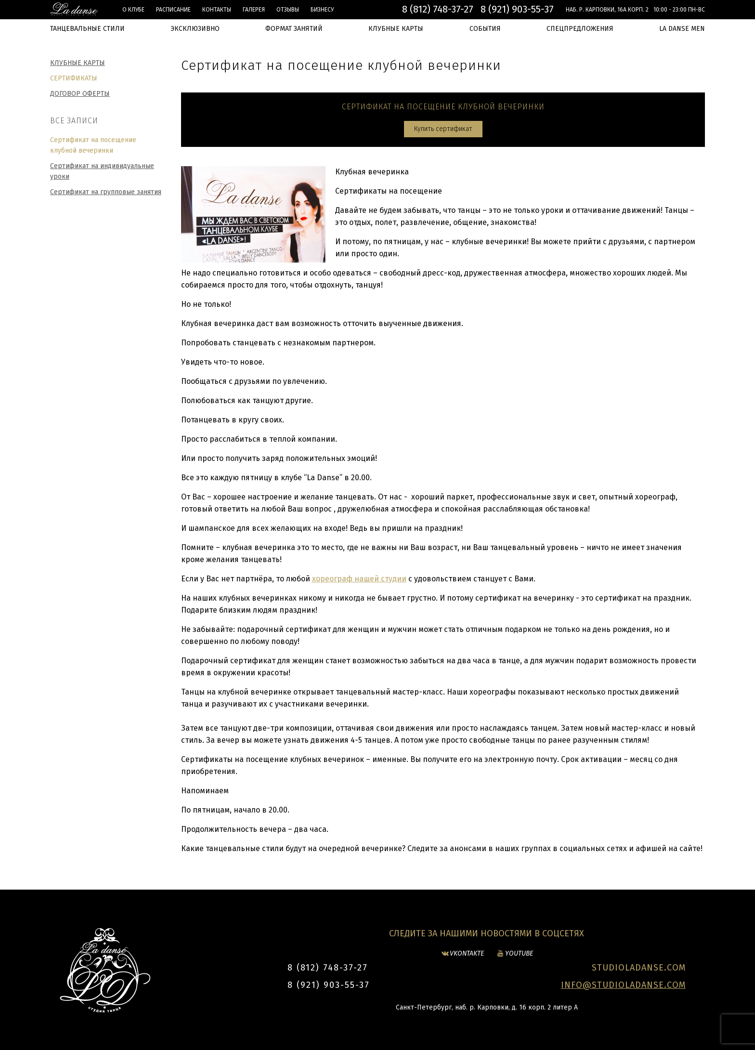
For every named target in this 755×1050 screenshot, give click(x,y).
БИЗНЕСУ (322, 9)
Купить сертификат (443, 129)
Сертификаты (73, 78)
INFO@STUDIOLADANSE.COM (623, 985)
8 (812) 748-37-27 (437, 9)
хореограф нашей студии (359, 578)
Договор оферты (80, 94)
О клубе (133, 9)
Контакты (216, 9)
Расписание (173, 9)
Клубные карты (77, 63)
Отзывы (287, 9)
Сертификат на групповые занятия (105, 192)
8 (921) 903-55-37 (517, 9)
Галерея (254, 9)
